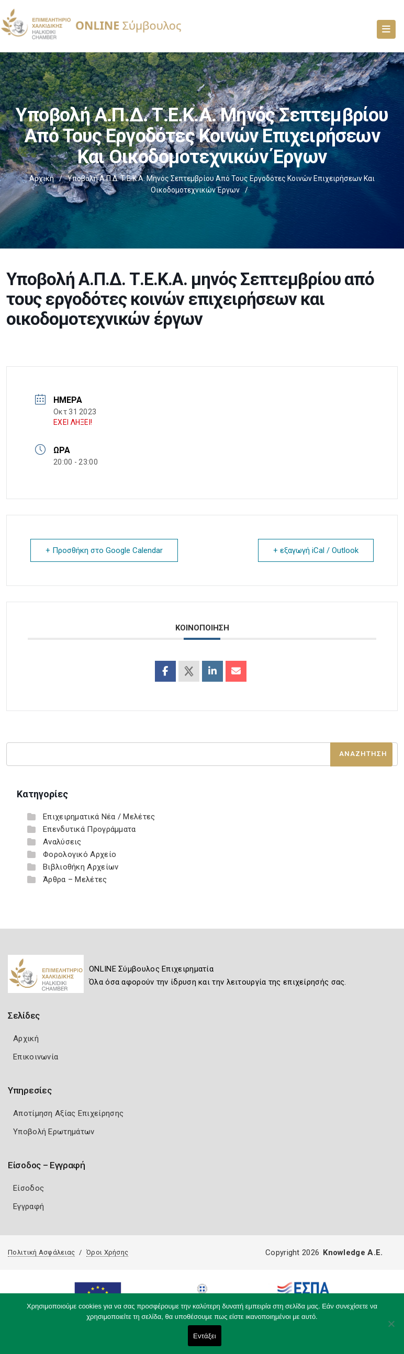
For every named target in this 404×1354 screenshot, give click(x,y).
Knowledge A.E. (353, 1252)
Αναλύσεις (62, 842)
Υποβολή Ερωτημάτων (53, 1131)
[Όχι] (391, 1328)
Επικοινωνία (35, 1057)
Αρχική (41, 178)
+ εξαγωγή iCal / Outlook (315, 550)
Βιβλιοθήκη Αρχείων (80, 867)
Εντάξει (204, 1336)
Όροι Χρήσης (107, 1252)
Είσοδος (28, 1188)
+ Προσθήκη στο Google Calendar (104, 550)
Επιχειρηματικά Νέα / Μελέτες (99, 816)
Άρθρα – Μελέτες (75, 879)
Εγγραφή (28, 1206)
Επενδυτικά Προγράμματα (89, 829)
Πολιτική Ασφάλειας (41, 1252)
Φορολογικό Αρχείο (79, 854)
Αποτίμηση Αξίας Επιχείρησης (68, 1113)
